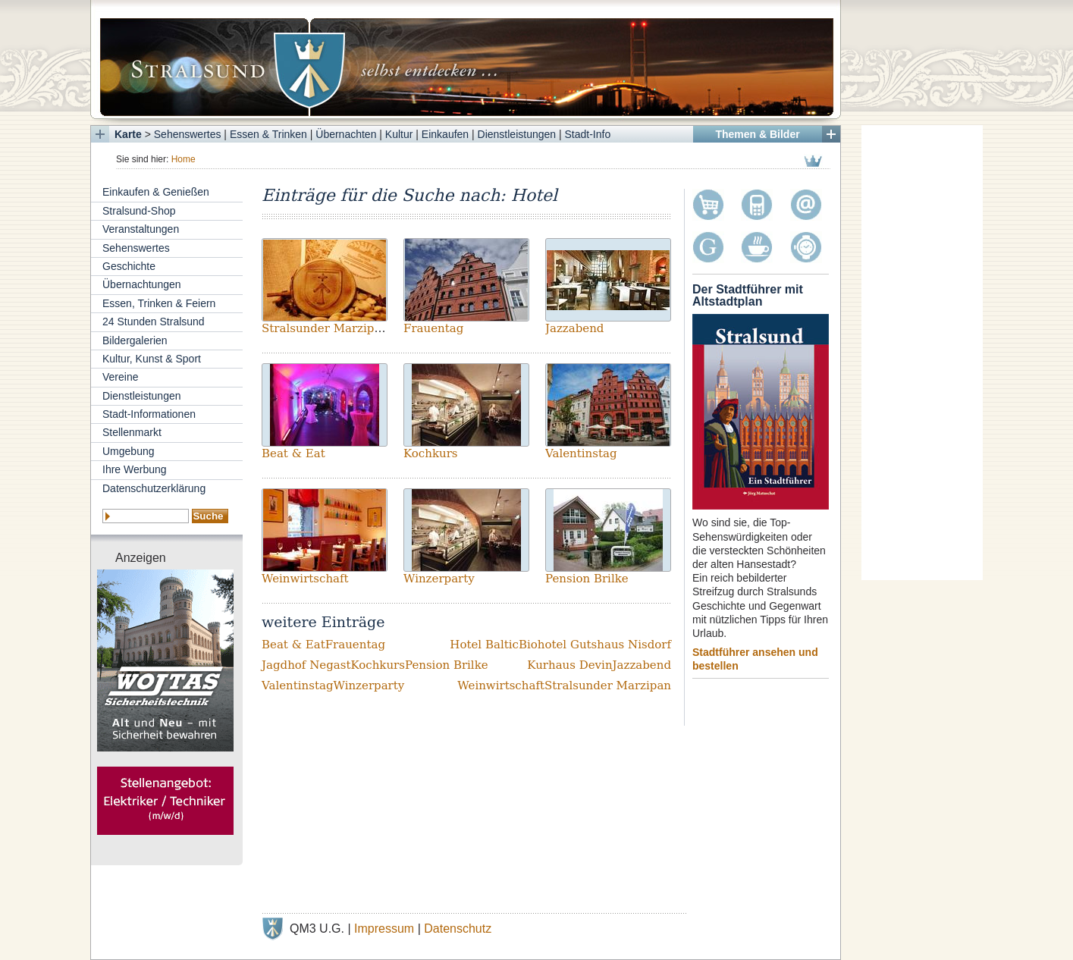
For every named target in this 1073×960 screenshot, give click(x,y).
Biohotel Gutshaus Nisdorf (595, 644)
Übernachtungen (141, 284)
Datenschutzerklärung (154, 488)
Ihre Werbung (134, 469)
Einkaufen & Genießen (155, 192)
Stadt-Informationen (149, 414)
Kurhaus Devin (569, 665)
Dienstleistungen (517, 134)
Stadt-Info (588, 134)
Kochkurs (430, 453)
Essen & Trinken (268, 134)
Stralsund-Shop (139, 211)
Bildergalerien (135, 340)
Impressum (384, 928)
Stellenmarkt (132, 432)
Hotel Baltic (484, 644)
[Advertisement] (922, 352)
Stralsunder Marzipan (325, 328)
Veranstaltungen (140, 229)
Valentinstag (581, 453)
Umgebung (128, 451)
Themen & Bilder (757, 134)
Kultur (399, 134)
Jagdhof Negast (306, 665)
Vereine (120, 377)
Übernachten (345, 134)
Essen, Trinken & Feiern (158, 303)
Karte (128, 134)
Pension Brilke (587, 578)
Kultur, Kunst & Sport (151, 359)
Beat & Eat (293, 453)
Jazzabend (574, 328)
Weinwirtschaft (305, 578)
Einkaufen (445, 134)
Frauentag (433, 328)
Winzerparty (439, 578)
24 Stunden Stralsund (153, 321)
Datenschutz (457, 928)
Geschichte (128, 266)
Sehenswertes (187, 134)
